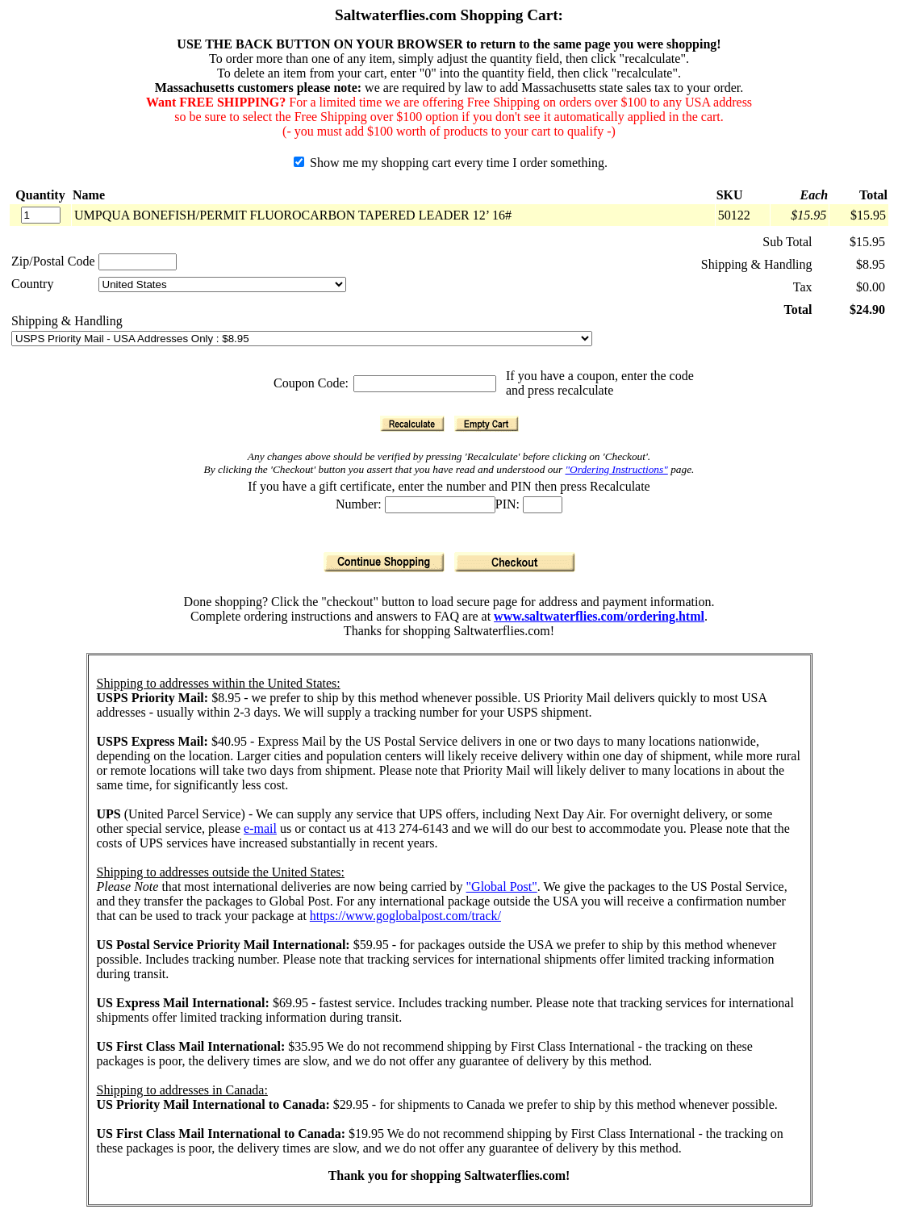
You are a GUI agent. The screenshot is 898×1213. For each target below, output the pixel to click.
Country (32, 284)
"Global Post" (501, 886)
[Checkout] (514, 562)
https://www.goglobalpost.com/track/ (405, 915)
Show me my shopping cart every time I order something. (451, 162)
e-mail (260, 828)
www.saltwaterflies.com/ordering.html (599, 616)
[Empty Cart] (486, 424)
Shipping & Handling (67, 321)
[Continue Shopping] (384, 562)
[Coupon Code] (424, 383)
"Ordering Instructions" (617, 469)
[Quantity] (41, 215)
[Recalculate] (412, 424)
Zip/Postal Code (53, 261)
